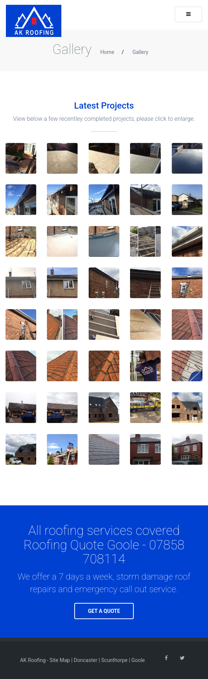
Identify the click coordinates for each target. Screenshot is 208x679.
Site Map (60, 660)
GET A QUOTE (104, 611)
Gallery (140, 52)
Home (107, 52)
